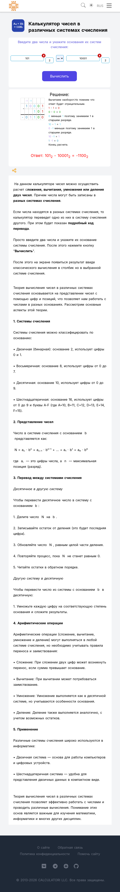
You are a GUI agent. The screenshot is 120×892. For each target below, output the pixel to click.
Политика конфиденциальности (45, 854)
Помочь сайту (89, 854)
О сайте (43, 847)
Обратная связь (70, 847)
